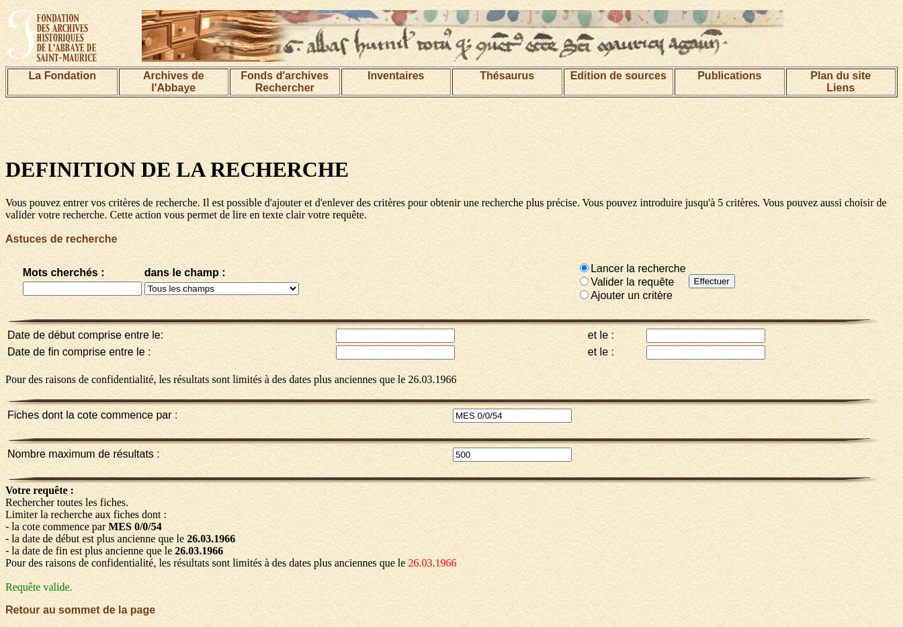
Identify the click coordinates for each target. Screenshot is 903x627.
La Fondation (62, 75)
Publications (729, 75)
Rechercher (284, 87)
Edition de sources (618, 75)
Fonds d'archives (285, 75)
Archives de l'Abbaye (173, 81)
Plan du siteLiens (840, 81)
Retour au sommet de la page (80, 610)
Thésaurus (507, 75)
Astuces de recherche (61, 239)
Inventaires (396, 75)
